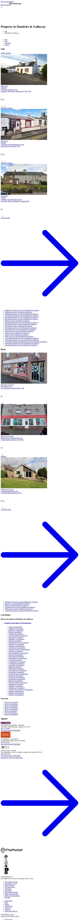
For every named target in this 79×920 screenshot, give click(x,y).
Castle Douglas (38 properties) (17, 635)
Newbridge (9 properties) (16, 672)
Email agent (16, 730)
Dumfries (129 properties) (16, 646)
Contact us (8, 908)
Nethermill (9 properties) (16, 669)
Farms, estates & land (11, 894)
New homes (8, 890)
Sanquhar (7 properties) (15, 686)
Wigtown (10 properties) (16, 695)
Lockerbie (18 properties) (16, 665)
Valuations (8, 889)
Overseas (7, 897)
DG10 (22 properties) (11, 704)
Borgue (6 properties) (15, 632)
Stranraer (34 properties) (16, 691)
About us (7, 909)
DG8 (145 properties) (11, 714)
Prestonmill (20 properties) (16, 679)
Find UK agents (9, 885)
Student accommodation (12, 896)
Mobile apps (8, 906)
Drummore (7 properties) (16, 644)
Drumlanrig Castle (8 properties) (18, 642)
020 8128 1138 (5, 754)
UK (6, 31)
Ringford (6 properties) (15, 681)
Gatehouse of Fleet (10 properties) (19, 649)
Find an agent (5, 5)
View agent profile (6, 730)
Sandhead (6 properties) (15, 684)
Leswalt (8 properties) (15, 660)
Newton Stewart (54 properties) (18, 674)
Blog (6, 902)
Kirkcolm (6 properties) (15, 655)
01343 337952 (5, 742)
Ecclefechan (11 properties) (16, 648)
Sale (6, 39)
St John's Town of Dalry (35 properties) (20, 689)
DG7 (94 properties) (11, 713)
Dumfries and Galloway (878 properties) (18, 623)
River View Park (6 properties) (17, 682)
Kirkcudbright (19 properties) (17, 658)
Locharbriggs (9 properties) (16, 662)
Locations (8, 43)
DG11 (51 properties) (11, 706)
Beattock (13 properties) (16, 630)
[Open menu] (1, 7)
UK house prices (10, 887)
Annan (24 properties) (15, 627)
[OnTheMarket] (15, 5)
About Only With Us (11, 911)
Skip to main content (7, 1)
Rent (6, 41)
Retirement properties (11, 892)
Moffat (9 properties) (15, 667)
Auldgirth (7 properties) (15, 628)
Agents (7, 45)
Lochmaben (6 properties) (16, 663)
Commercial (8, 901)
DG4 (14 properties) (11, 711)
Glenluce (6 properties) (15, 651)
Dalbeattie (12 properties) (16, 639)
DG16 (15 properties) (11, 707)
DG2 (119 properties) (11, 709)
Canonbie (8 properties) (15, 634)
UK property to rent (11, 883)
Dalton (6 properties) (14, 641)
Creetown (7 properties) (15, 637)
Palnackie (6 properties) (15, 676)
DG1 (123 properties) (11, 702)
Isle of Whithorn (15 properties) (18, 653)
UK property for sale (11, 882)
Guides (7, 904)
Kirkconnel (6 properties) (16, 656)
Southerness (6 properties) (16, 688)
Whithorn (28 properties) (16, 693)
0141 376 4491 (5, 728)
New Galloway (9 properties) (17, 670)
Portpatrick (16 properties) (16, 677)
